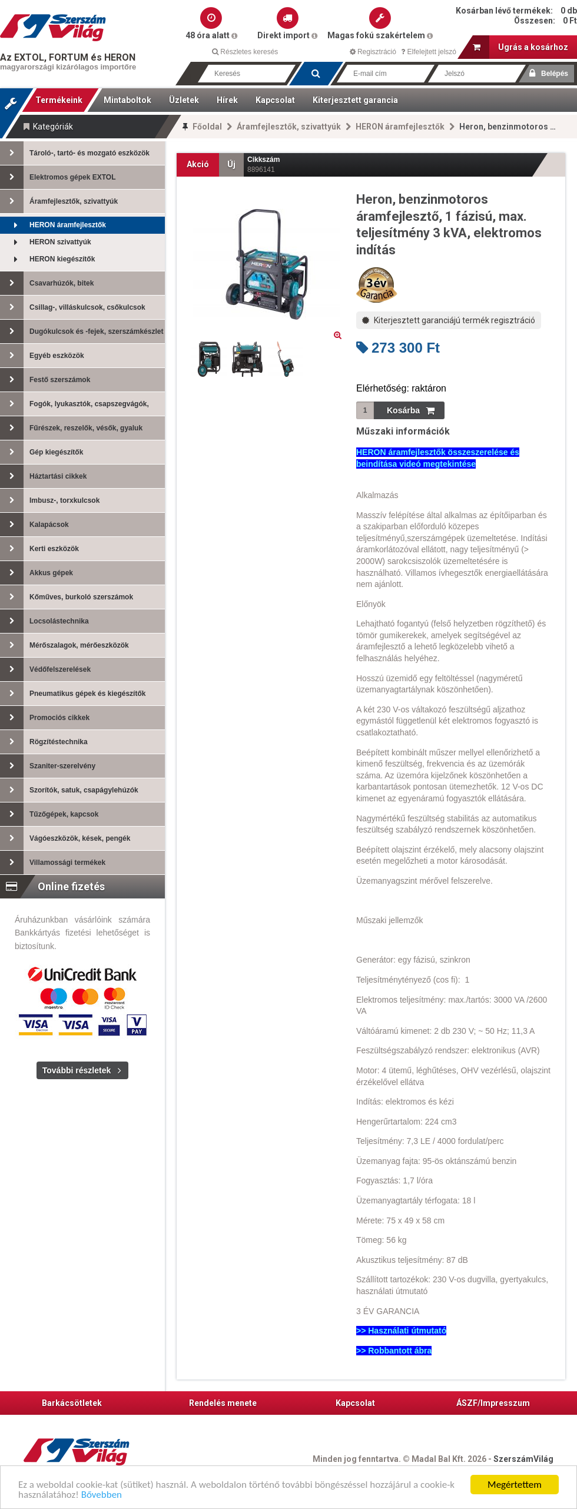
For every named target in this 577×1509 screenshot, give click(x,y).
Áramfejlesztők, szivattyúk (289, 126)
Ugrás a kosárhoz (520, 47)
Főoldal (207, 126)
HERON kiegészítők (47, 259)
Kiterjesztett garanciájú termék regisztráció (448, 320)
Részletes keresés (245, 52)
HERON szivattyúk (45, 242)
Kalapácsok (34, 524)
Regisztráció (373, 52)
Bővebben (101, 1495)
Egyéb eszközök (42, 355)
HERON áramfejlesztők (400, 126)
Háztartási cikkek (43, 476)
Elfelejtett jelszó (428, 52)
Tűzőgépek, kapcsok (49, 814)
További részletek (76, 1070)
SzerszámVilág (523, 1459)
